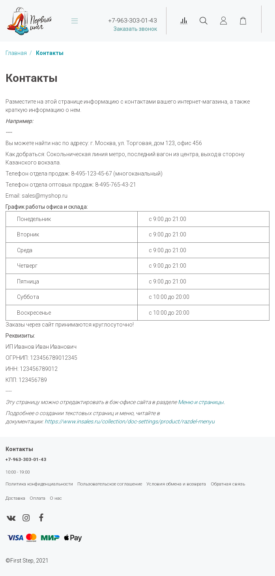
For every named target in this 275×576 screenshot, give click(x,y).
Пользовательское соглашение (109, 484)
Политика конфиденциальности (39, 484)
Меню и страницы (201, 402)
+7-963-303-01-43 (26, 459)
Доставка (15, 498)
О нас (56, 498)
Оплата (37, 498)
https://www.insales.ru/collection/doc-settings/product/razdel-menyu (130, 421)
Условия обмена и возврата (176, 484)
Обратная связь (228, 484)
